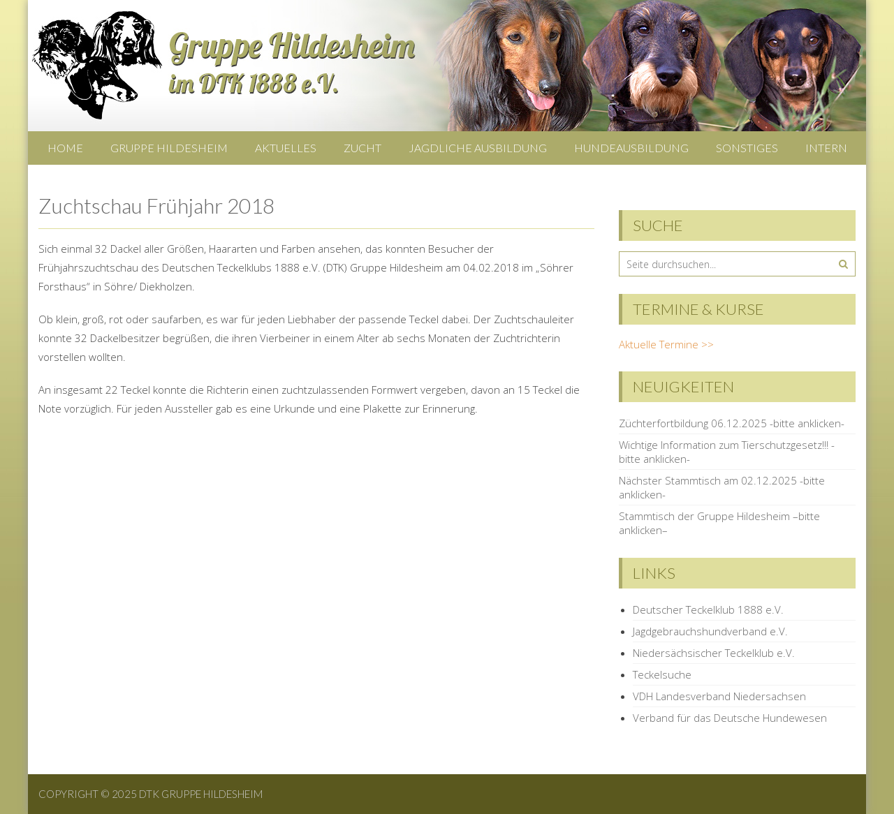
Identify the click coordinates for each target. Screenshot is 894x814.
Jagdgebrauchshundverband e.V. (710, 631)
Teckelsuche (662, 674)
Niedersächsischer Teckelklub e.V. (714, 653)
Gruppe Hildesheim (169, 147)
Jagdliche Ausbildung (478, 147)
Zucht (362, 147)
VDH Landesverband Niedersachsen (719, 696)
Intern (826, 147)
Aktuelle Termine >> (666, 344)
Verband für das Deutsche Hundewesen (730, 718)
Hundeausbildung (631, 147)
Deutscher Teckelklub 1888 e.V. (708, 609)
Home (65, 147)
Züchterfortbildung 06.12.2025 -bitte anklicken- (731, 423)
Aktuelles (285, 147)
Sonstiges (747, 147)
